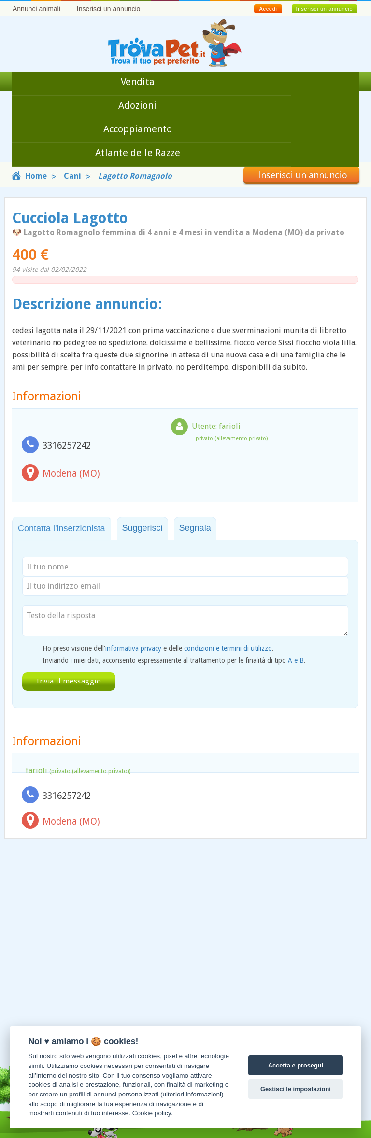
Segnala (195, 528)
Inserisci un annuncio (109, 9)
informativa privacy (133, 648)
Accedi (268, 9)
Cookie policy (151, 1113)
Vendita (138, 81)
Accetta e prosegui (296, 1065)
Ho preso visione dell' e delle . (158, 648)
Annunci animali (36, 9)
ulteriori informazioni (191, 1094)
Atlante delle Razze (137, 152)
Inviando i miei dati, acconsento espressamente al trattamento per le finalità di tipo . (174, 660)
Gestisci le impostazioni (295, 1089)
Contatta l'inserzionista (61, 528)
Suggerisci (142, 528)
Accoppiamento (137, 129)
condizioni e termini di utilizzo (228, 648)
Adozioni (137, 105)
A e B (296, 660)
